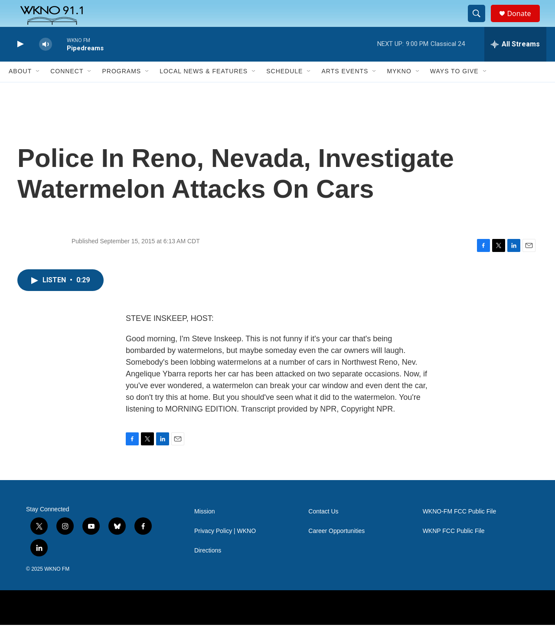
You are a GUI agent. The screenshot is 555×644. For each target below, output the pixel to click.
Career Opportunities (336, 550)
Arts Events (344, 90)
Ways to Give (454, 90)
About (20, 90)
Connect (66, 90)
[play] (19, 63)
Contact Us (323, 530)
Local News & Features (204, 90)
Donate (524, 22)
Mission (204, 530)
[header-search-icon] (480, 23)
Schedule (284, 90)
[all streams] (515, 63)
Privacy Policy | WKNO (225, 550)
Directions (207, 569)
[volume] (45, 63)
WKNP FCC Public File (454, 550)
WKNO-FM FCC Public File (459, 530)
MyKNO (399, 90)
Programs (121, 90)
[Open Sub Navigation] (38, 90)
